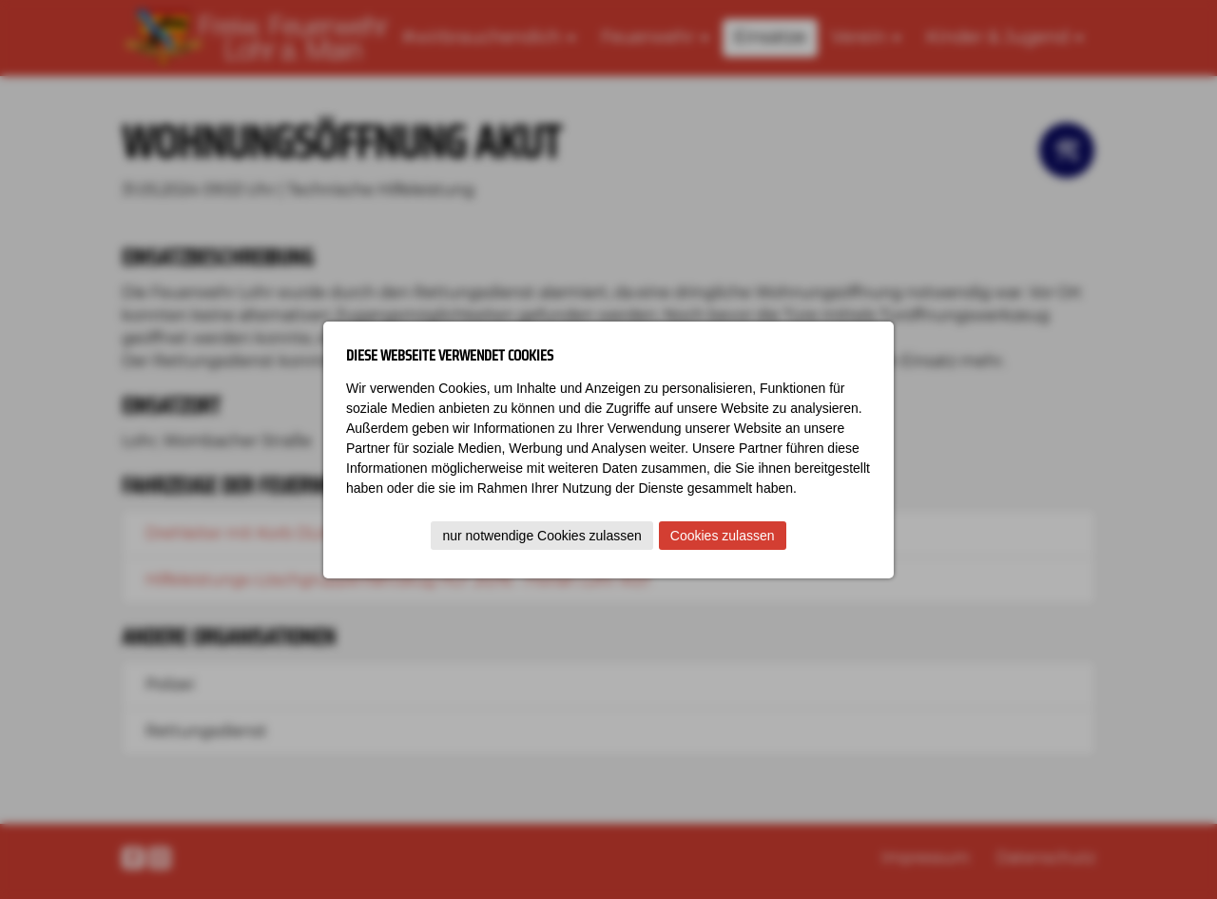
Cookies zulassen (722, 535)
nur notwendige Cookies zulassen (541, 535)
